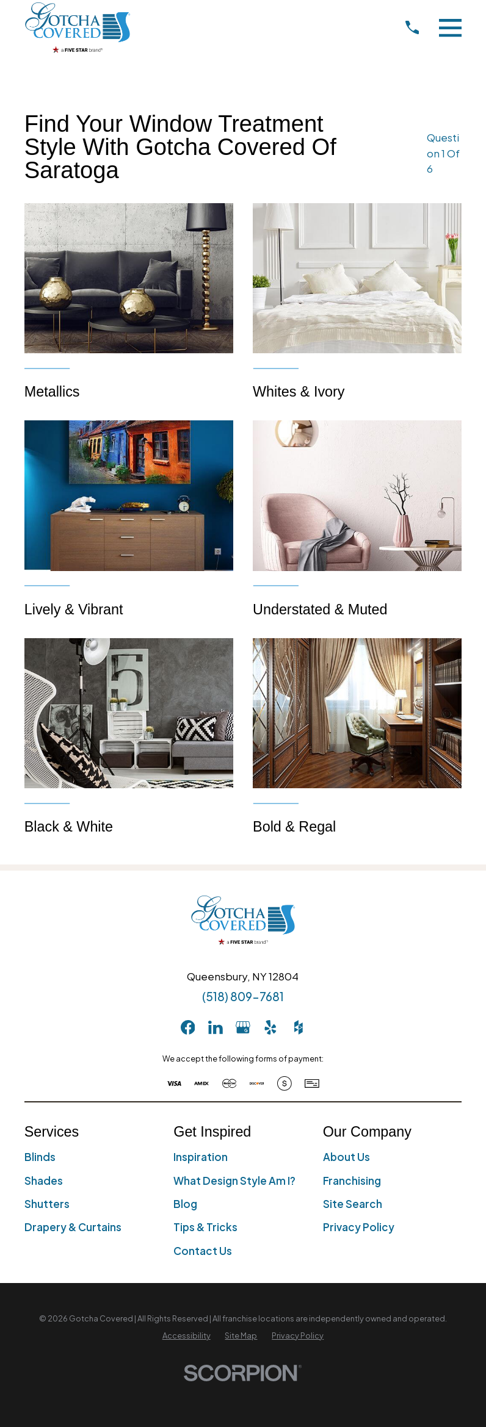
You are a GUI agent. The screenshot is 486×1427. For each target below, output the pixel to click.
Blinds (40, 1156)
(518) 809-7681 (243, 996)
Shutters (47, 1203)
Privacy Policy (358, 1227)
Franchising (352, 1180)
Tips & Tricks (205, 1227)
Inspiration (200, 1156)
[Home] (77, 27)
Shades (43, 1180)
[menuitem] (186, 1335)
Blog (185, 1203)
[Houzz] (298, 1027)
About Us (346, 1156)
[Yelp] (270, 1027)
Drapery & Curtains (73, 1227)
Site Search (352, 1203)
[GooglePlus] (243, 1027)
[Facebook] (188, 1027)
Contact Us (202, 1250)
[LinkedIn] (215, 1027)
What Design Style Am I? (234, 1180)
